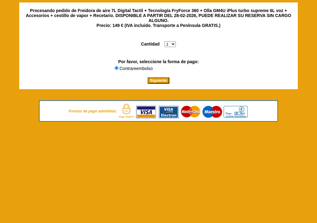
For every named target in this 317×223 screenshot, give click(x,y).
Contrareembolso (136, 68)
